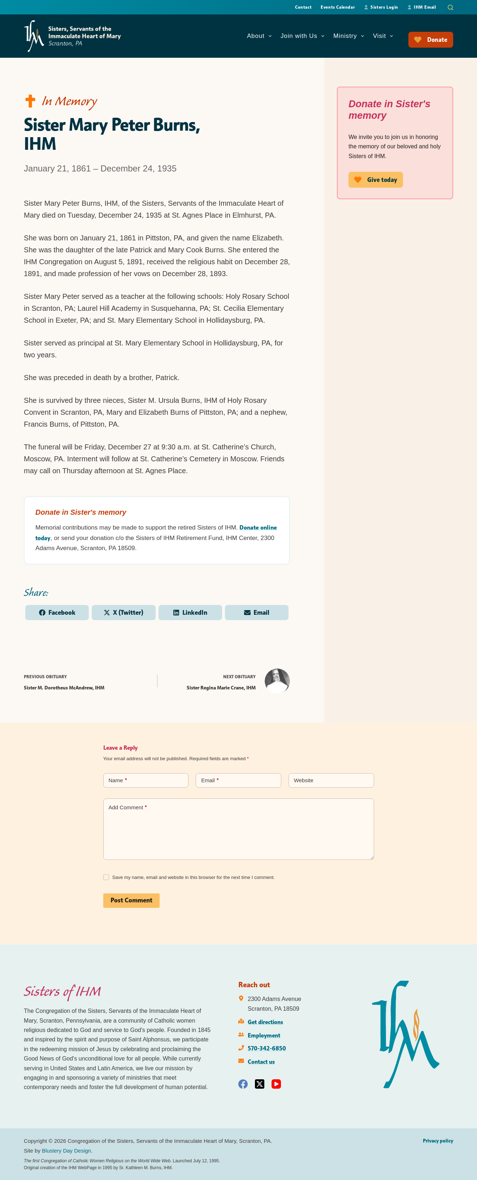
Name (118, 780)
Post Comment (131, 901)
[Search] (450, 7)
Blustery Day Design (66, 1151)
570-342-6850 (267, 1048)
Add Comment (128, 808)
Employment (264, 1035)
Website (303, 781)
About (260, 36)
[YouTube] (276, 1084)
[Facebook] (243, 1084)
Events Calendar (338, 7)
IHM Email (421, 7)
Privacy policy (438, 1140)
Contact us (261, 1061)
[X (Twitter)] (259, 1084)
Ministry (350, 36)
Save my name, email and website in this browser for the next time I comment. (193, 877)
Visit (384, 36)
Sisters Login (381, 7)
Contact (303, 7)
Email (210, 780)
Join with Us (304, 36)
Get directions (265, 1022)
